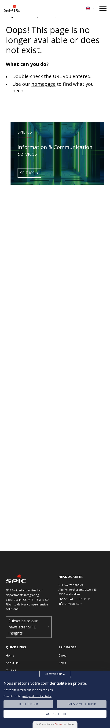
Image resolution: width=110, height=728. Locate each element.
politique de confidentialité (36, 696)
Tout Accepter (55, 714)
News (62, 663)
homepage (43, 84)
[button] (57, 153)
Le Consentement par (55, 724)
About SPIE (13, 663)
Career (63, 655)
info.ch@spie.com (70, 604)
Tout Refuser (28, 704)
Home (10, 655)
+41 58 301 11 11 (79, 599)
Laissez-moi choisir (82, 704)
